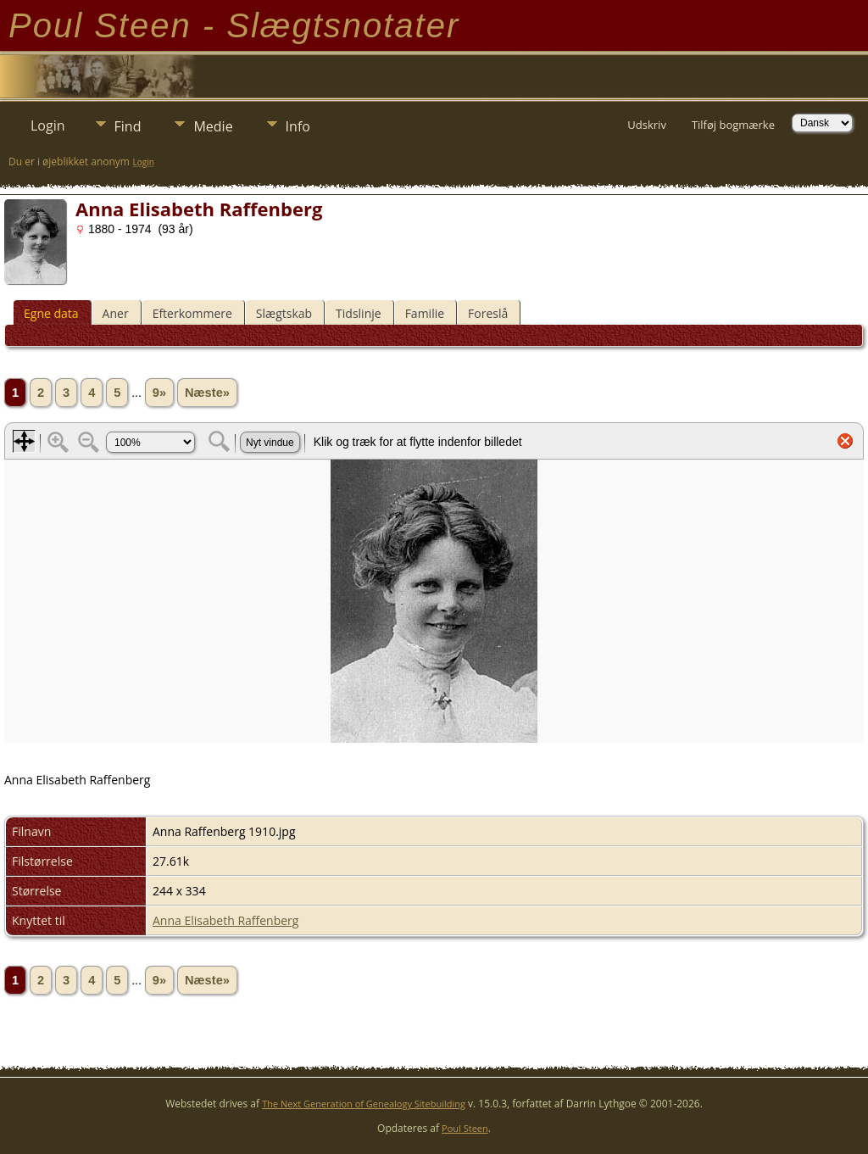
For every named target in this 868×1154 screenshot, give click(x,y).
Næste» (207, 392)
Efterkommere (192, 313)
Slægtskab (284, 313)
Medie (212, 126)
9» (159, 392)
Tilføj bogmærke (733, 124)
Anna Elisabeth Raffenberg (225, 920)
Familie (424, 313)
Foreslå (488, 313)
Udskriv (646, 124)
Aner (116, 313)
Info (298, 126)
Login (48, 125)
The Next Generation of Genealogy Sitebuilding (363, 1103)
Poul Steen (465, 1128)
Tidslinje (358, 313)
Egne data (51, 313)
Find (128, 126)
